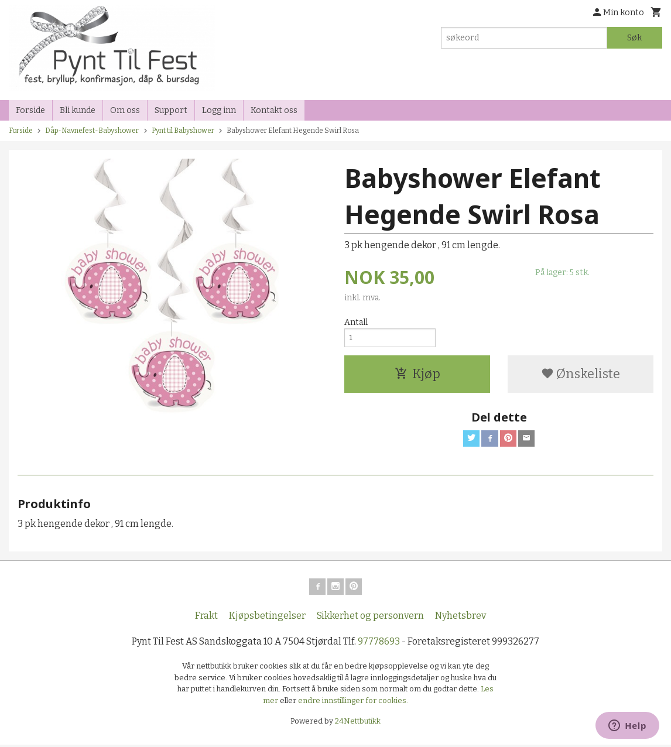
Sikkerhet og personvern (370, 617)
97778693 (379, 643)
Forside (30, 110)
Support (171, 110)
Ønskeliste (580, 378)
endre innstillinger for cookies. (353, 702)
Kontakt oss (274, 110)
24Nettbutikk (358, 723)
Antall (356, 322)
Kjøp (417, 378)
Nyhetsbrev (460, 617)
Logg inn (219, 110)
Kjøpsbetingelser (267, 617)
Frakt (206, 617)
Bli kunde (77, 110)
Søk (634, 38)
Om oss (125, 110)
